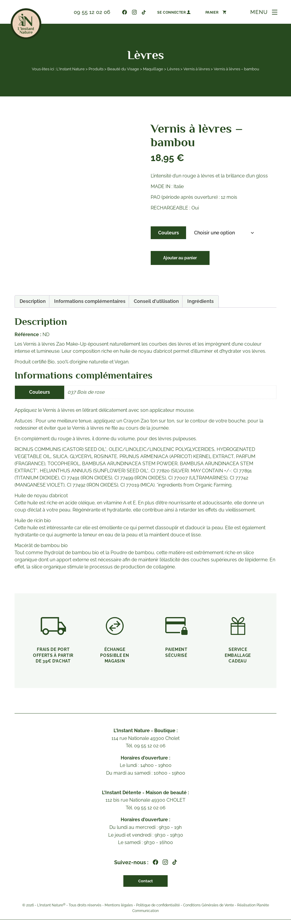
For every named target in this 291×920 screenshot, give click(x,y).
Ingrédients (200, 301)
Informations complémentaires (89, 301)
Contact (145, 881)
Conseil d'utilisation (156, 301)
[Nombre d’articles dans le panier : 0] (213, 12)
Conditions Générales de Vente (208, 905)
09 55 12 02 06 (88, 12)
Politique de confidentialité (158, 905)
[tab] (33, 301)
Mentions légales (119, 905)
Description (33, 301)
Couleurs (168, 233)
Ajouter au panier (182, 258)
